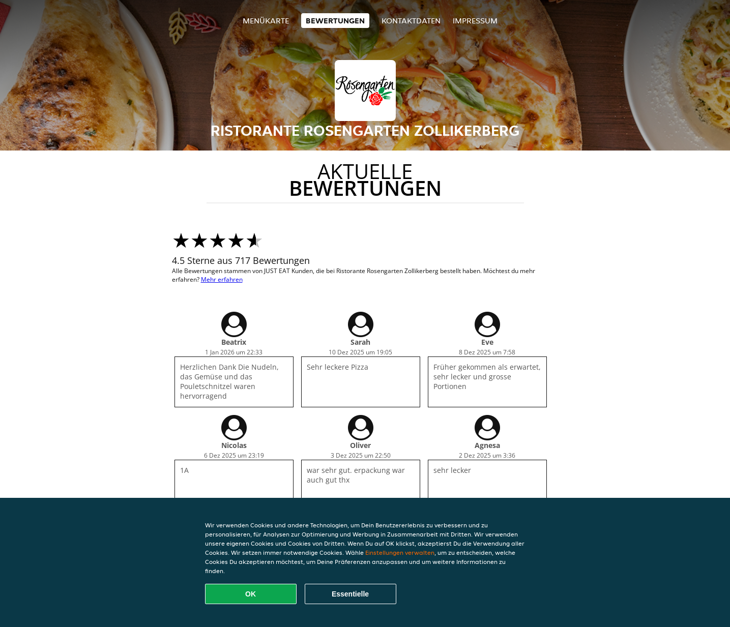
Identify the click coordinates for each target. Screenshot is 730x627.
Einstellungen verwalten (399, 552)
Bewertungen (335, 20)
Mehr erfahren (222, 279)
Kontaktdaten (411, 20)
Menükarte (266, 20)
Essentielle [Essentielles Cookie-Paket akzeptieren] (350, 594)
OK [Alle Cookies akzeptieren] (250, 594)
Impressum (475, 20)
